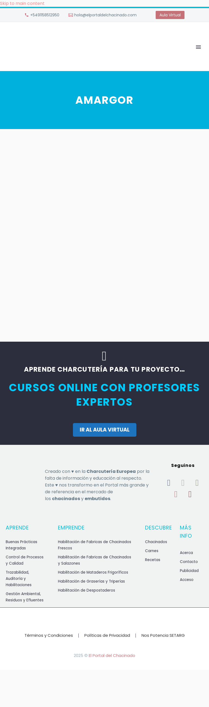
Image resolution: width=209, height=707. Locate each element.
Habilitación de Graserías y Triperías (91, 581)
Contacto (189, 561)
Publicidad (189, 570)
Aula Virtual (170, 15)
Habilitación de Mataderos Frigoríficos (93, 572)
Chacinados (156, 541)
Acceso (186, 579)
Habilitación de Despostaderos (86, 590)
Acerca (186, 552)
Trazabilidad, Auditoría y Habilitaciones (19, 578)
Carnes (151, 550)
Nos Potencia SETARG (163, 635)
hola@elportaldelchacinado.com (105, 15)
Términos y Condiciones (48, 635)
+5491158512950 (44, 15)
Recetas (152, 559)
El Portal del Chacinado (112, 655)
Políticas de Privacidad (107, 635)
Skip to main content (22, 3)
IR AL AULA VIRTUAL (105, 429)
